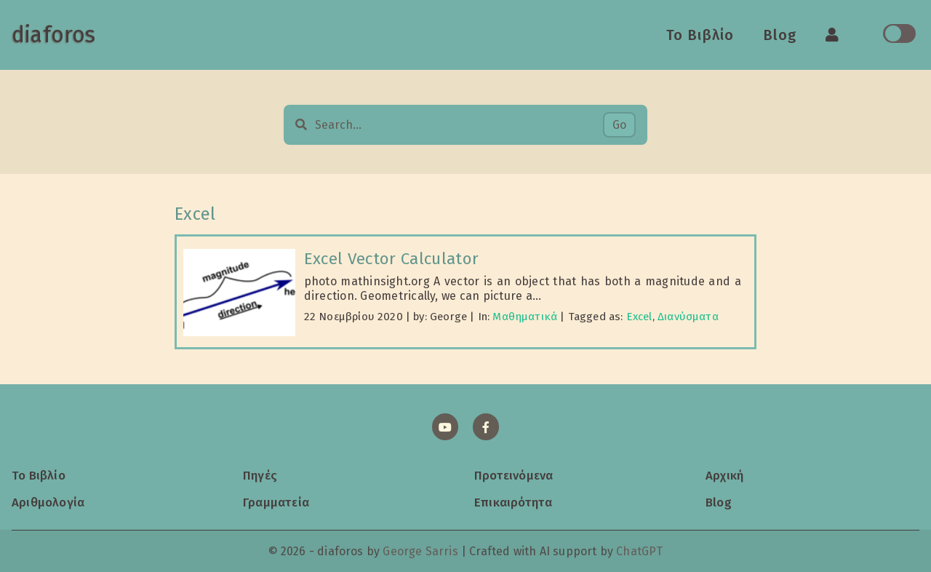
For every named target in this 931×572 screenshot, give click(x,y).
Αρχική (724, 475)
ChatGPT (639, 551)
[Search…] (458, 125)
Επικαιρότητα (513, 502)
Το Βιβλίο (700, 35)
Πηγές (260, 475)
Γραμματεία (276, 502)
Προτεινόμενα (513, 475)
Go (619, 125)
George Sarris (420, 551)
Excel (639, 316)
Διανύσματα (688, 316)
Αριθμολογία (48, 502)
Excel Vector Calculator (391, 259)
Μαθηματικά (524, 316)
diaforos (53, 35)
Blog (779, 35)
